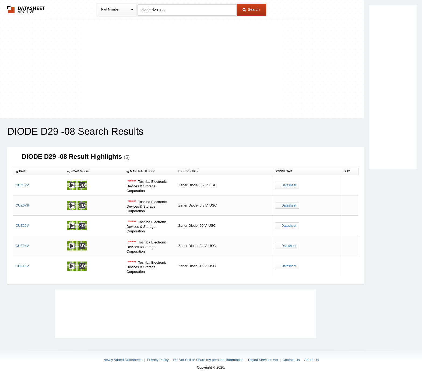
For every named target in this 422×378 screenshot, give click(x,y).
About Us (311, 360)
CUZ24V (22, 246)
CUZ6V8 (22, 205)
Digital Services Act (263, 360)
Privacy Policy (158, 360)
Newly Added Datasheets (122, 360)
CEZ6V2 (22, 185)
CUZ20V (22, 226)
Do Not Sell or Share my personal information (208, 360)
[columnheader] (39, 171)
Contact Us (291, 360)
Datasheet (289, 185)
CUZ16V (22, 266)
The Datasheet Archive (26, 9)
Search (251, 9)
